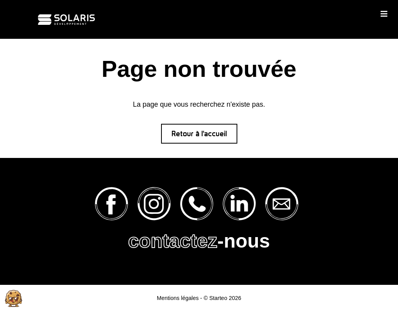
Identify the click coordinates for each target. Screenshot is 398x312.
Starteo (218, 298)
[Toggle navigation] (384, 13)
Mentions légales (178, 298)
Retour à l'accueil (199, 133)
